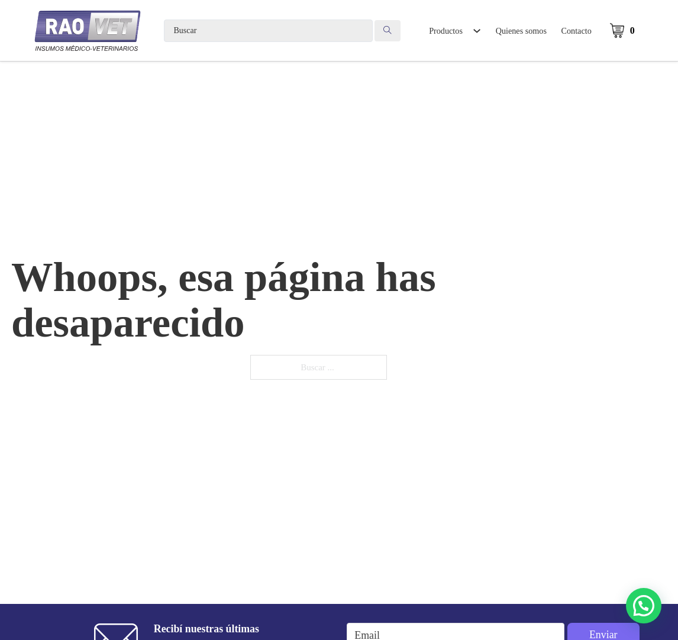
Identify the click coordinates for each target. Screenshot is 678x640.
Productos (446, 30)
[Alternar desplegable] (476, 30)
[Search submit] (387, 30)
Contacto (576, 30)
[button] (643, 605)
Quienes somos (521, 30)
